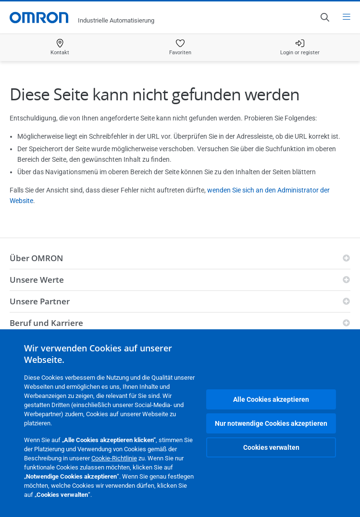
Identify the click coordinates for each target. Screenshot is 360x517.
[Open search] (324, 17)
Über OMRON (36, 258)
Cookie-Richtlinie (114, 458)
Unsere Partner (40, 301)
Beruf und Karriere (46, 322)
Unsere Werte (37, 279)
